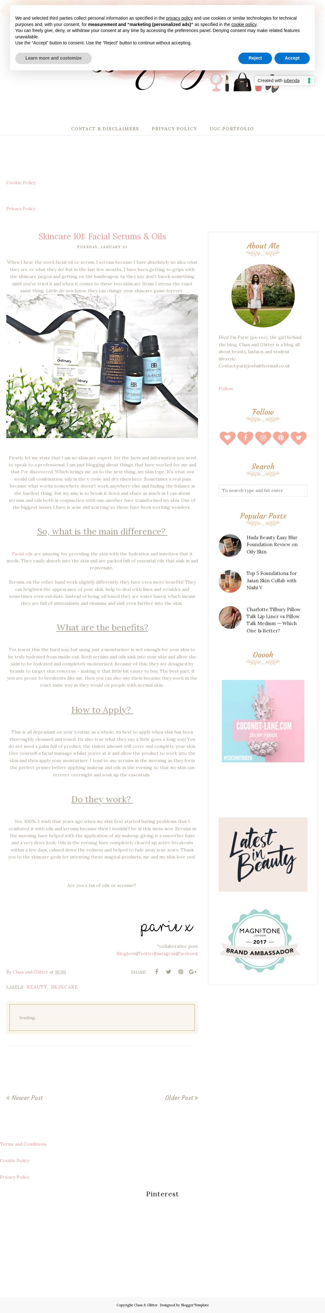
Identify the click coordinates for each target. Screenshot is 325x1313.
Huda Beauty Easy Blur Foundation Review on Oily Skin (272, 544)
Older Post (179, 1098)
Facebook (188, 953)
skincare (64, 987)
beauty (37, 987)
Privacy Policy (21, 208)
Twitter (146, 953)
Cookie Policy (21, 182)
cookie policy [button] (243, 24)
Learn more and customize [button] (53, 58)
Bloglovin (127, 953)
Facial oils (22, 554)
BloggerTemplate (195, 1305)
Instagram (166, 953)
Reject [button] (255, 58)
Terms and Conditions (23, 1144)
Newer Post (27, 1098)
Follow (226, 388)
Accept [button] (292, 58)
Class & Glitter (146, 1305)
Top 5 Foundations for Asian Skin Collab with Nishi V (272, 580)
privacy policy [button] (179, 18)
